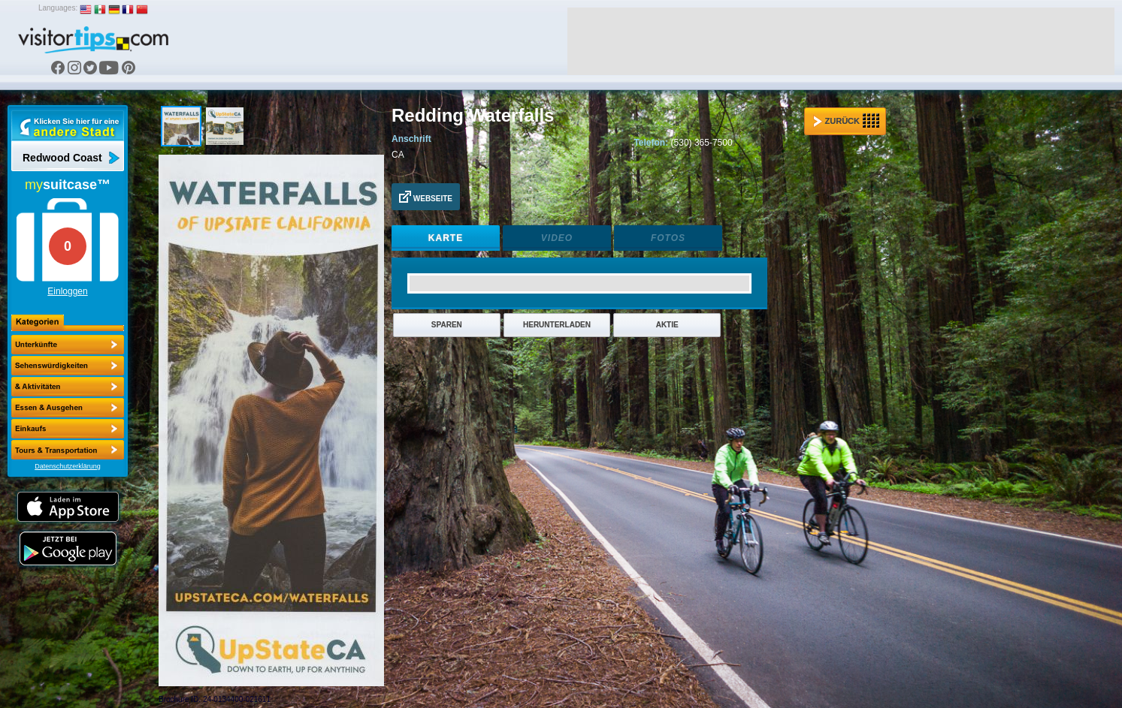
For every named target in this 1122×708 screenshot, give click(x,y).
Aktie (667, 325)
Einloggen (67, 291)
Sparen (446, 325)
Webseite (425, 197)
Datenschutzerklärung (68, 466)
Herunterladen (557, 325)
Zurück (846, 120)
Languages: (57, 8)
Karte (445, 238)
